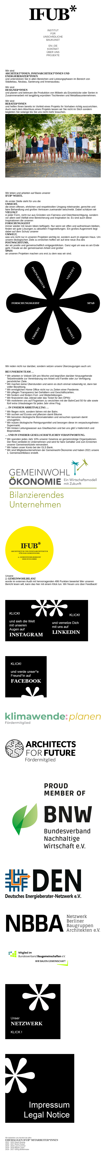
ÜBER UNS (53, 52)
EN (50, 45)
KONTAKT (53, 49)
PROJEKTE (52, 55)
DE (55, 45)
